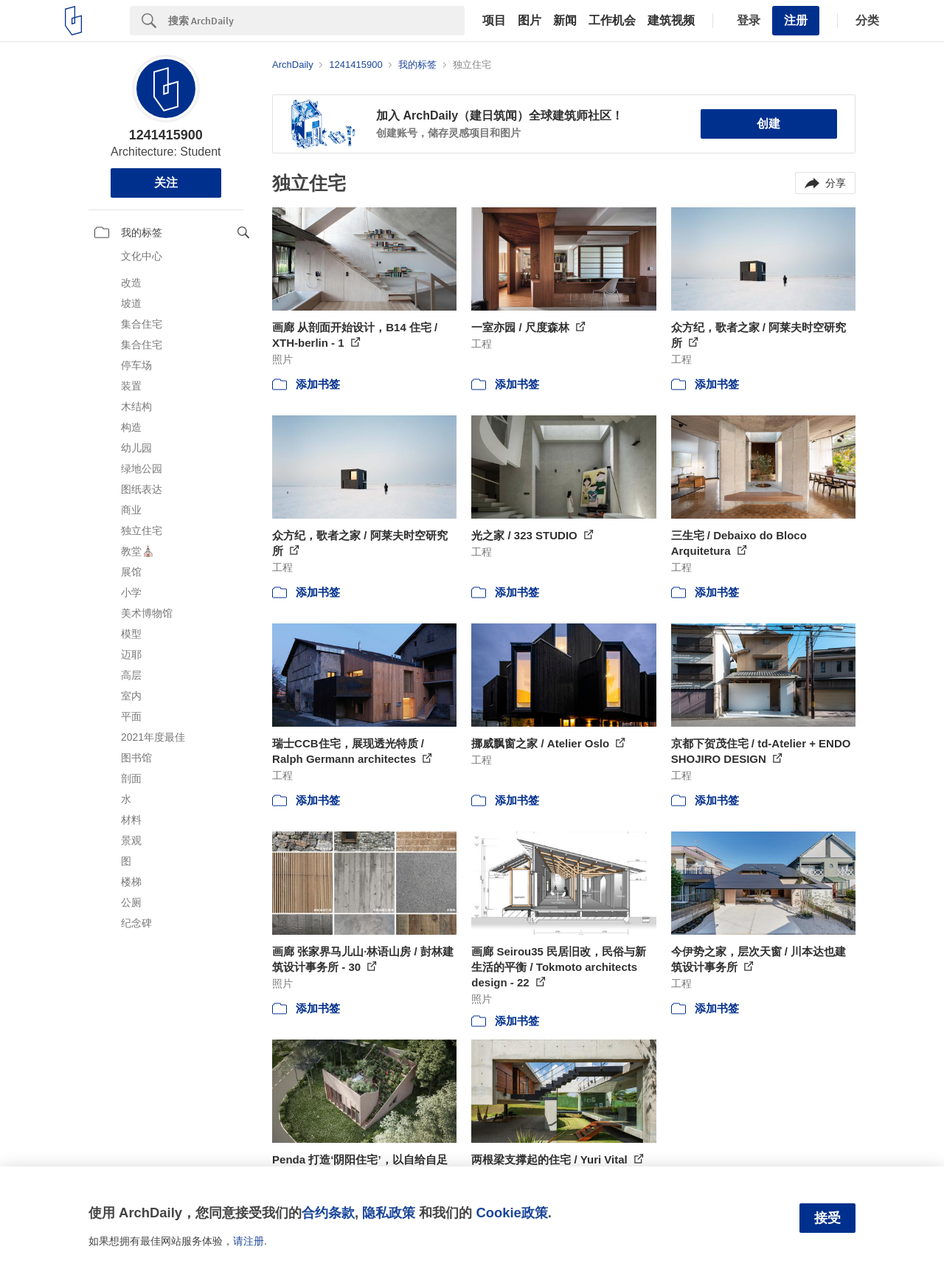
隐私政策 (388, 1212)
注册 (796, 20)
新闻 (565, 21)
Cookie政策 (511, 1212)
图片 (529, 21)
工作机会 (612, 21)
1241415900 (166, 135)
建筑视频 (671, 21)
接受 (827, 1218)
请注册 (248, 1241)
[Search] (316, 20)
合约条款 (328, 1212)
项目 (494, 21)
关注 (166, 182)
